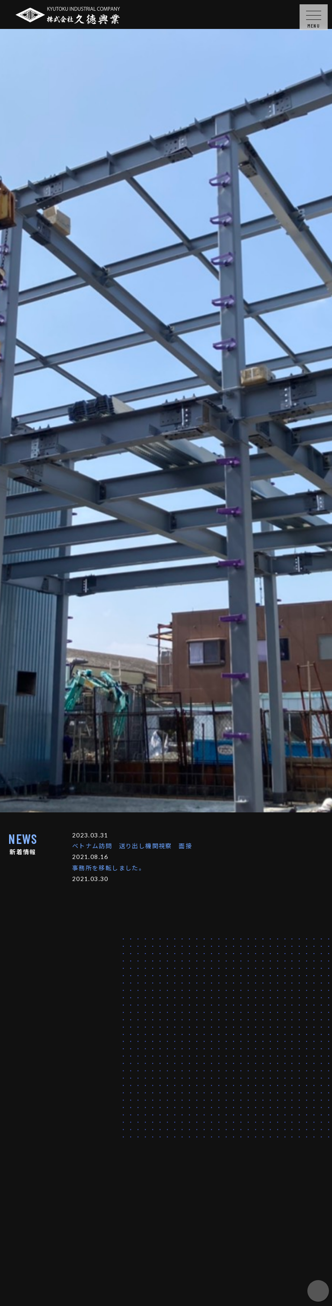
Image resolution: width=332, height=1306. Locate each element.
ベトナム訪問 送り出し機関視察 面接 (132, 845)
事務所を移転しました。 (108, 867)
